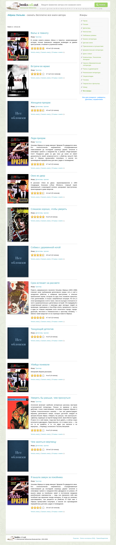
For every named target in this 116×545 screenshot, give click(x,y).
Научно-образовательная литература (92, 64)
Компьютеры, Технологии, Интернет (92, 58)
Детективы (86, 28)
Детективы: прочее (42, 106)
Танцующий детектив (42, 329)
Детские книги (88, 43)
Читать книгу (35, 52)
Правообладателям (102, 538)
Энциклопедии (88, 76)
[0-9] (100, 8)
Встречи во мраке (40, 66)
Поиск (102, 5)
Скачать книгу (46, 52)
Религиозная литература (91, 72)
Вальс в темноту (39, 33)
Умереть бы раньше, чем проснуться (50, 398)
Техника (86, 80)
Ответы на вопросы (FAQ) (87, 538)
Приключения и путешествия (93, 46)
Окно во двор (38, 175)
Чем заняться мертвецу (43, 442)
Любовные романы (89, 35)
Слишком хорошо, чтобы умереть (49, 209)
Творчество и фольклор (91, 83)
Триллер (38, 37)
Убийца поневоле (40, 364)
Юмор (85, 87)
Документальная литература (93, 50)
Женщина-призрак (40, 102)
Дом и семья (87, 54)
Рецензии (76, 538)
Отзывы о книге (57, 52)
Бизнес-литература (90, 39)
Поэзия (85, 24)
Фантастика (87, 32)
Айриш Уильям (16, 15)
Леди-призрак (38, 138)
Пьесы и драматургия (90, 69)
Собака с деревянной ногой (46, 247)
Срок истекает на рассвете (45, 283)
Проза (85, 21)
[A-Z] (96, 8)
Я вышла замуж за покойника (47, 477)
